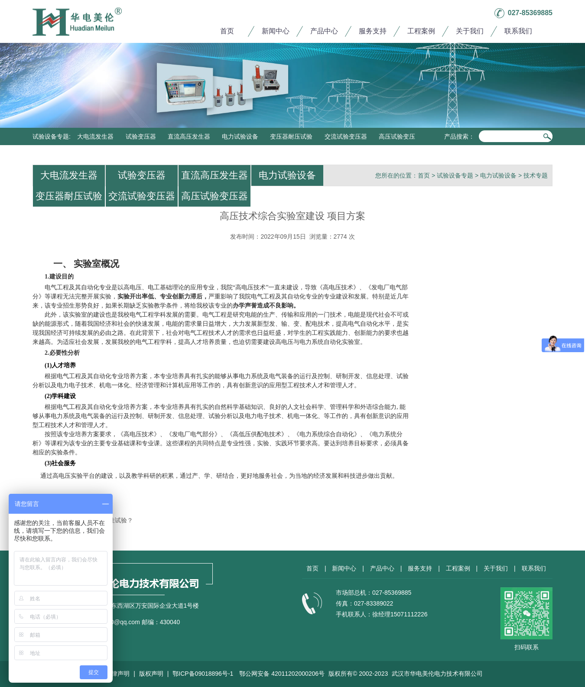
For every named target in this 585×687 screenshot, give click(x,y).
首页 (227, 31)
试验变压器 (141, 136)
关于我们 (470, 31)
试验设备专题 (50, 136)
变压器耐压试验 (291, 136)
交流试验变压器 (346, 136)
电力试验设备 (240, 136)
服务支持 (373, 31)
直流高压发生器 (189, 136)
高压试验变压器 (214, 196)
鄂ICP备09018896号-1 (202, 673)
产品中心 (324, 31)
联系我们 (518, 31)
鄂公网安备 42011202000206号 (282, 673)
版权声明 (151, 673)
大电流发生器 (95, 136)
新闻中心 (275, 31)
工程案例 (421, 31)
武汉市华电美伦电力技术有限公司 (437, 673)
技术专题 (535, 175)
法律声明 (117, 673)
